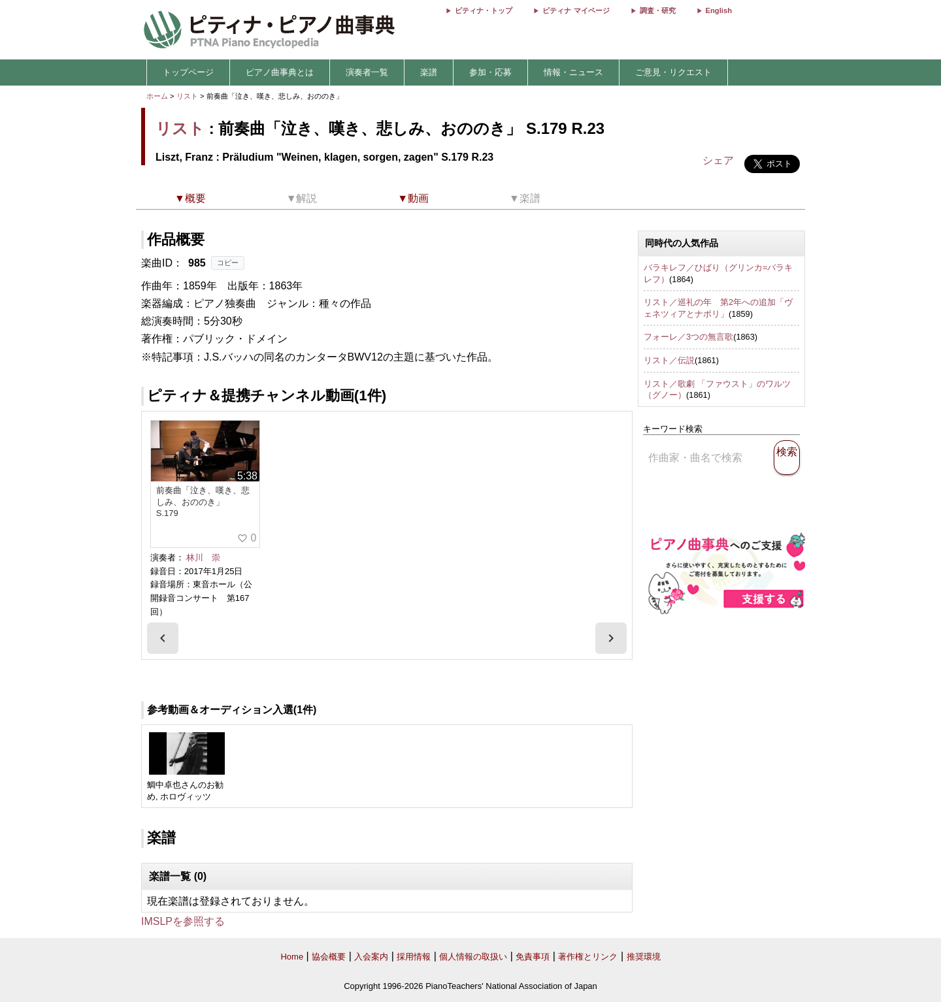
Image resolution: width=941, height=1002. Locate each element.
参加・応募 (490, 72)
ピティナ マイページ (575, 10)
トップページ (188, 72)
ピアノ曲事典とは (280, 72)
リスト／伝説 (669, 360)
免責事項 (533, 957)
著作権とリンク (588, 957)
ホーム (157, 96)
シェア (718, 160)
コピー (228, 263)
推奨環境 (644, 957)
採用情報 (414, 957)
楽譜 (428, 72)
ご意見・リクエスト (673, 72)
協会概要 (329, 957)
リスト (187, 96)
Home (291, 957)
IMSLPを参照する (183, 921)
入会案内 (371, 957)
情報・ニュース (573, 72)
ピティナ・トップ (483, 10)
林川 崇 (203, 557)
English (719, 10)
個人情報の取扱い (473, 957)
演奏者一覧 (367, 72)
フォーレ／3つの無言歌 (688, 337)
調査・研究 (658, 10)
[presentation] (162, 638)
